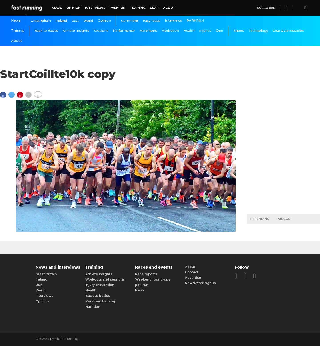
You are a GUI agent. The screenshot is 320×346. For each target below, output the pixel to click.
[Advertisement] (283, 140)
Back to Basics (46, 31)
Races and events (153, 267)
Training (138, 8)
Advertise (193, 277)
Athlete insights (98, 274)
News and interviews (58, 267)
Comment (129, 21)
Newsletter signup (200, 283)
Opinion (73, 8)
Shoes (239, 31)
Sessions (101, 31)
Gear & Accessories (288, 31)
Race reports (146, 274)
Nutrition (92, 306)
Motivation (170, 31)
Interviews (95, 8)
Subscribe (266, 8)
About (169, 8)
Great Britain (41, 21)
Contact (191, 272)
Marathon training (100, 301)
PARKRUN (118, 8)
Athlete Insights (76, 31)
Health (189, 31)
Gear (154, 8)
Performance (124, 31)
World (88, 21)
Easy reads (151, 21)
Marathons (148, 31)
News (57, 8)
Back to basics (97, 295)
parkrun (141, 284)
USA (75, 21)
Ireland (61, 21)
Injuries (205, 31)
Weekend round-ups (152, 279)
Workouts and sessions (105, 279)
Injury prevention (99, 284)
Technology (258, 31)
